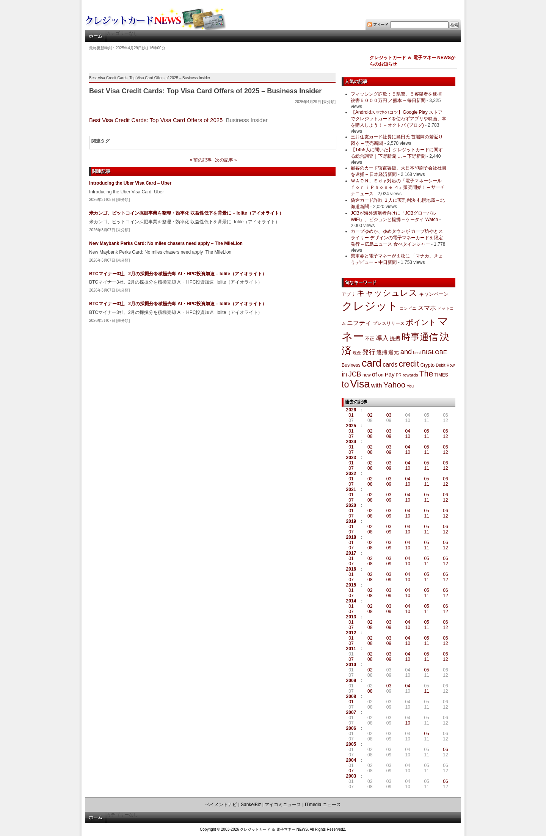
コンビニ (408, 308)
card (371, 363)
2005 (351, 744)
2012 (351, 632)
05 (426, 431)
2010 (351, 664)
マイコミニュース (283, 804)
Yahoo (394, 384)
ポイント (421, 322)
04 (407, 431)
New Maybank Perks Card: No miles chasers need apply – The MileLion (166, 243)
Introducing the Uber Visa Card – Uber (130, 183)
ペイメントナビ (221, 804)
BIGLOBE (434, 352)
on (381, 375)
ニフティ (359, 322)
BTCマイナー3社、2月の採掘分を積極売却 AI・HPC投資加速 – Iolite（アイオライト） (178, 273)
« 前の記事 (201, 160)
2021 (351, 489)
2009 (351, 680)
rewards (410, 375)
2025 (351, 425)
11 (426, 436)
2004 (351, 760)
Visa (360, 384)
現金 (357, 352)
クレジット (370, 306)
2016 (351, 569)
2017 (351, 553)
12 (445, 436)
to (345, 384)
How (451, 365)
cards (390, 364)
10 (407, 436)
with (376, 385)
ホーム (95, 36)
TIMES (441, 375)
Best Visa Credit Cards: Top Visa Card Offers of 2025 (156, 120)
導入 (382, 338)
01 (350, 415)
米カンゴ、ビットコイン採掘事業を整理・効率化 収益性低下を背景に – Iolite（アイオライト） (186, 213)
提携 (395, 338)
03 (388, 415)
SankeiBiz (251, 804)
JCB (354, 374)
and (406, 352)
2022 (351, 473)
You (410, 386)
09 (388, 436)
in (344, 374)
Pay (390, 374)
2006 (351, 728)
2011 (351, 648)
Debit (441, 365)
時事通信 (420, 337)
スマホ (427, 307)
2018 (351, 537)
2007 (351, 712)
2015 (351, 585)
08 (369, 436)
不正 (369, 338)
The (426, 373)
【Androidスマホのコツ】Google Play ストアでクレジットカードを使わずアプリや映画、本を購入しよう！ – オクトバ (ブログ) (398, 119)
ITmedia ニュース (323, 804)
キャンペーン (434, 294)
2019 (351, 521)
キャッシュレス (386, 293)
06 (445, 431)
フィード (380, 24)
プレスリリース (389, 323)
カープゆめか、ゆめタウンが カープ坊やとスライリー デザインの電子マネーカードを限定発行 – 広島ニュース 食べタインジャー (397, 238)
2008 (351, 696)
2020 (351, 505)
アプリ (348, 294)
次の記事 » (226, 160)
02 (369, 415)
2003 (351, 776)
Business (351, 365)
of (374, 374)
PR (399, 375)
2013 (351, 617)
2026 (351, 410)
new (366, 375)
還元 (393, 352)
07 (350, 436)
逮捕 (382, 352)
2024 (351, 441)
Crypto (427, 365)
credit (409, 364)
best (417, 352)
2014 (351, 601)
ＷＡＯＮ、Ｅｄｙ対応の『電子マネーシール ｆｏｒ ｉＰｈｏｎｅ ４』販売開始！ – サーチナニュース (398, 187)
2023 (351, 457)
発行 (368, 352)
